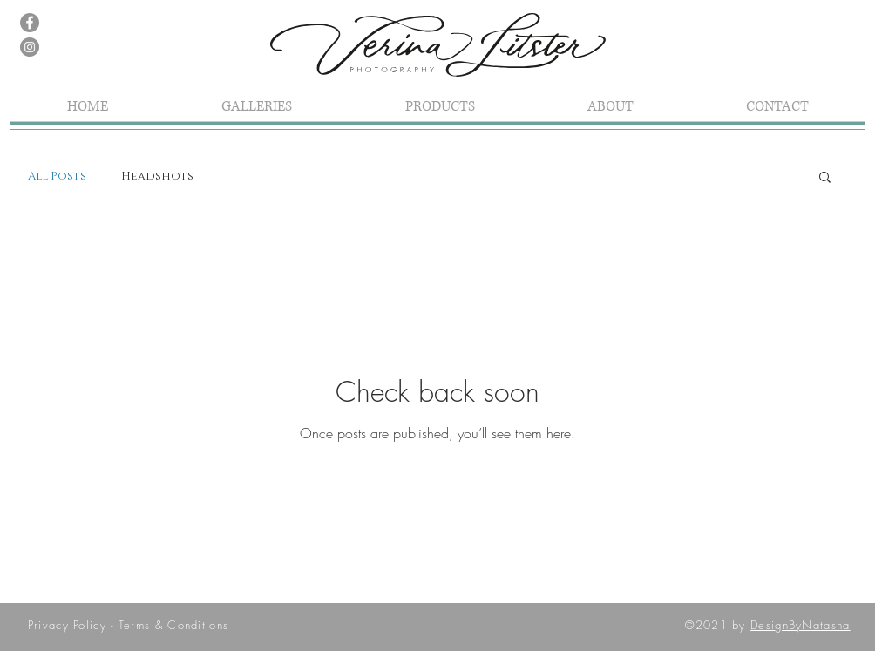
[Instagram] (29, 47)
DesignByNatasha (800, 625)
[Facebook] (29, 22)
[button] (825, 178)
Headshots (157, 176)
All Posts (57, 176)
